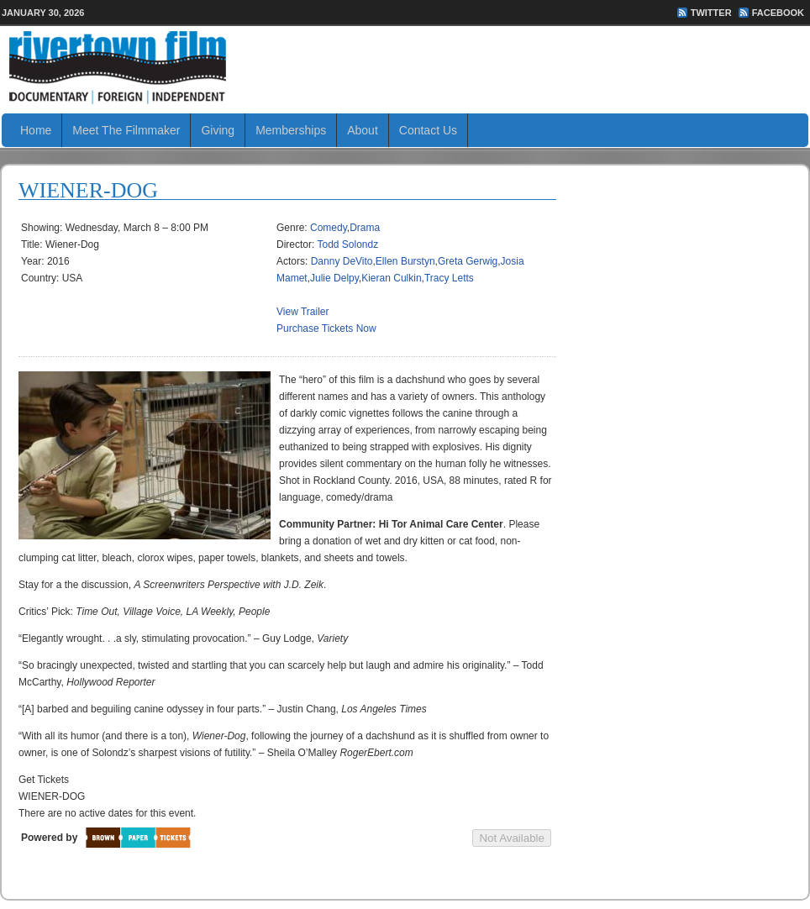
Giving (217, 130)
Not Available (511, 838)
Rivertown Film (405, 67)
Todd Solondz (347, 244)
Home (35, 130)
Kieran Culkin (391, 278)
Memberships (290, 130)
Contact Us (428, 130)
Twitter (711, 13)
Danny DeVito (342, 261)
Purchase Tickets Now (326, 328)
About (362, 130)
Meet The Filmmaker (126, 130)
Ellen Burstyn (405, 261)
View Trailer (302, 312)
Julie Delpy (334, 278)
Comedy (328, 228)
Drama (365, 228)
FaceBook (778, 13)
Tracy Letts (449, 278)
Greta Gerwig (467, 261)
